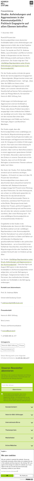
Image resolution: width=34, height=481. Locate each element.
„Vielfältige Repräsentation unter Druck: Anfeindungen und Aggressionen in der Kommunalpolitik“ (15, 65)
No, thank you (24, 475)
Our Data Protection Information (9, 471)
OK (7, 475)
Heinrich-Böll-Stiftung (9, 345)
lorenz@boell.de (8, 331)
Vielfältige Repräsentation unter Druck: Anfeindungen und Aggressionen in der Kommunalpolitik (17, 262)
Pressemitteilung (7, 350)
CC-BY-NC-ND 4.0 (22, 358)
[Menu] (31, 2)
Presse (21, 345)
